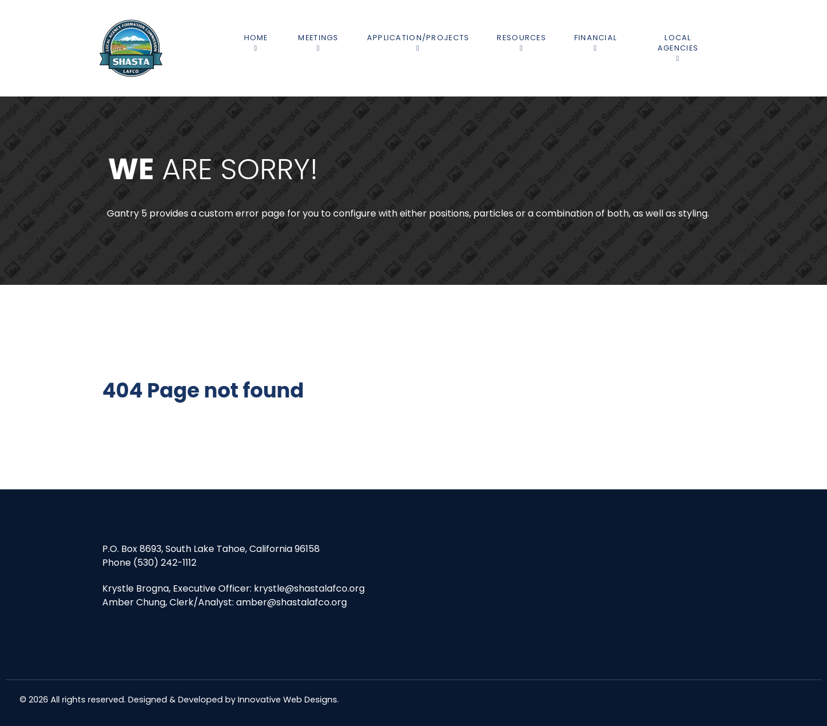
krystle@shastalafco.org (309, 588)
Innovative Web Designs (287, 699)
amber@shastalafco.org (291, 602)
